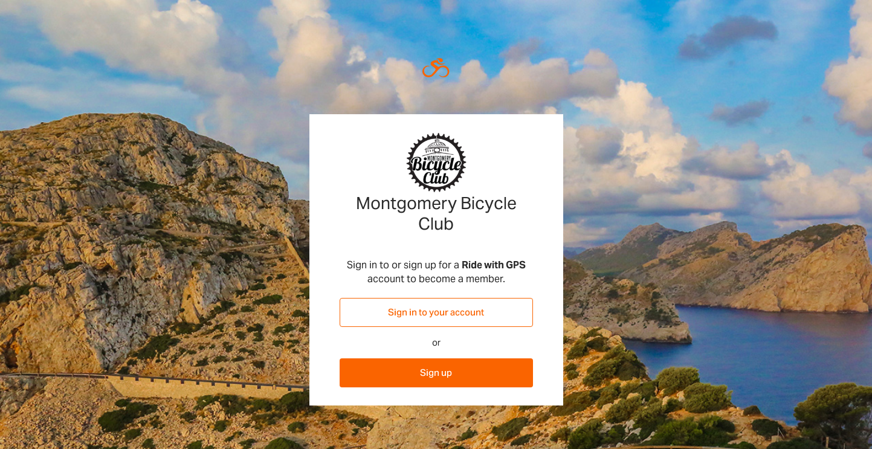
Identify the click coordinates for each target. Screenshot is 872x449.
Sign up (436, 372)
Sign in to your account (436, 312)
